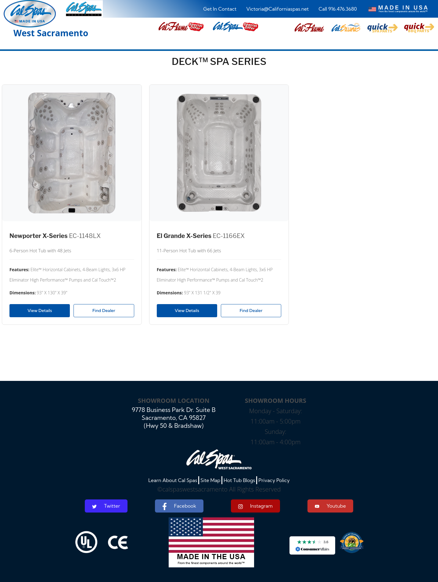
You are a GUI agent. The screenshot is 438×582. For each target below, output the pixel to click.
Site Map (210, 480)
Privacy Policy (274, 480)
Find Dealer (103, 310)
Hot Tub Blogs (239, 480)
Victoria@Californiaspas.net (277, 9)
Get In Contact (219, 9)
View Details (39, 310)
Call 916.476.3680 (337, 9)
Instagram (255, 506)
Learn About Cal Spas (172, 480)
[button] (309, 28)
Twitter (106, 506)
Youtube (330, 506)
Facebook (179, 506)
